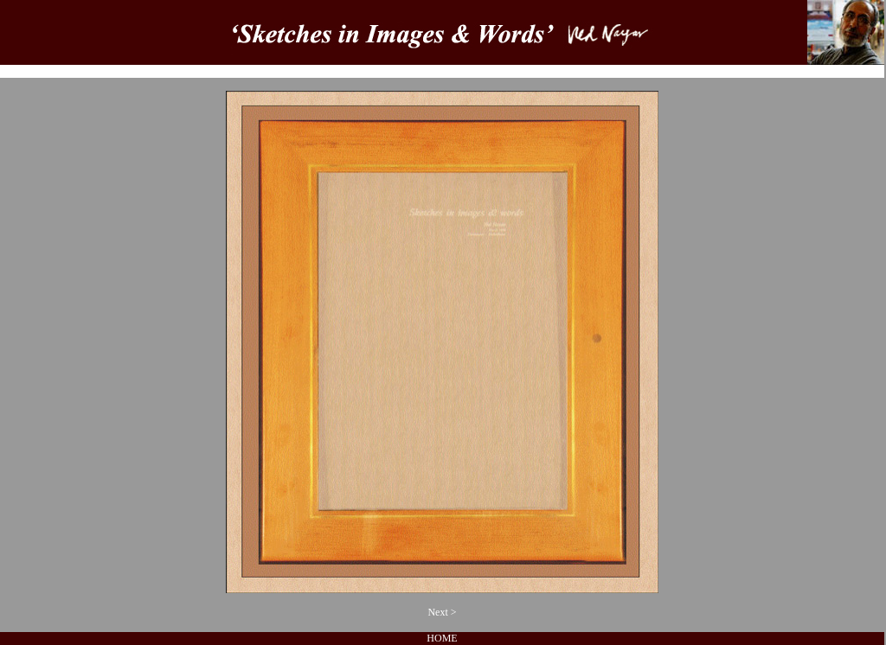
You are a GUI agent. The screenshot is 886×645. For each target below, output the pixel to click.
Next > (441, 612)
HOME (442, 638)
